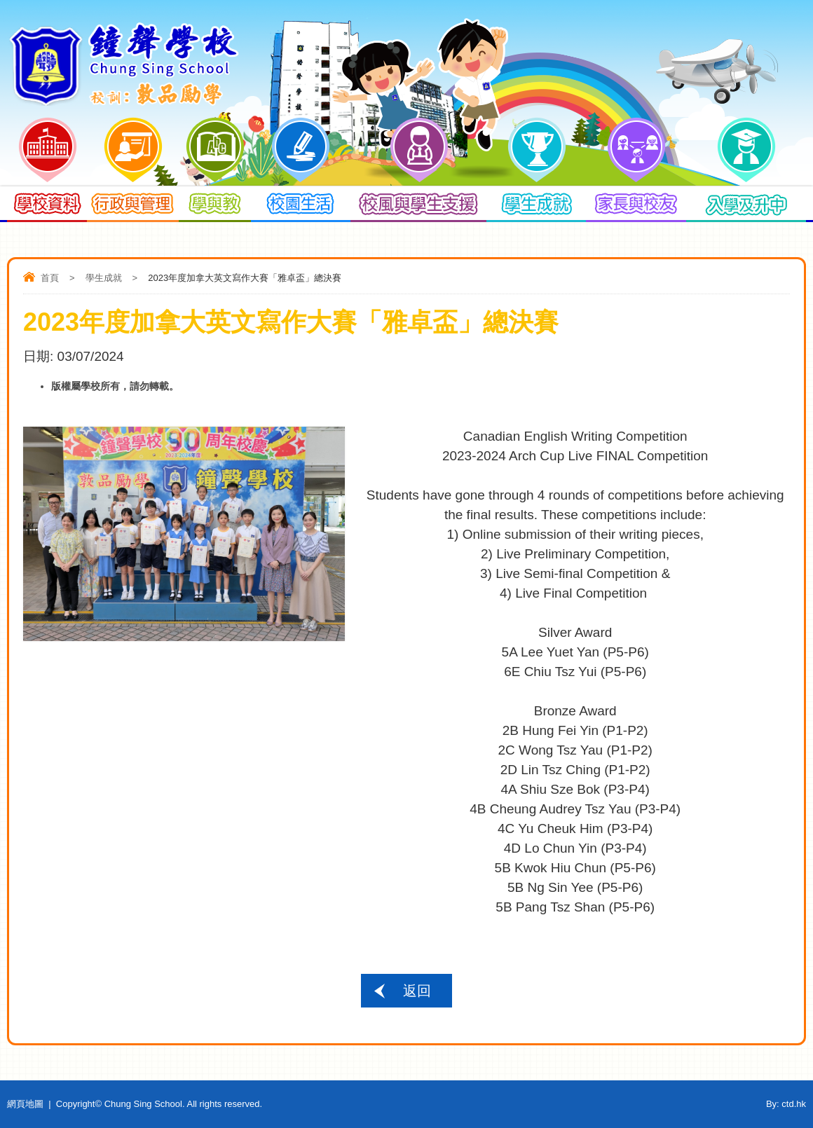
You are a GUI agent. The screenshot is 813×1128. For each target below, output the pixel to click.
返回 (417, 990)
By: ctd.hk (786, 1104)
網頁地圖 (25, 1104)
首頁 (50, 278)
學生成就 (104, 278)
